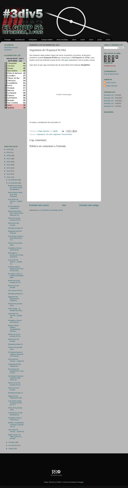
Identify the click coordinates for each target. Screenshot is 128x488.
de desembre (13, 180)
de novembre (13, 183)
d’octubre (11, 442)
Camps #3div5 (46, 40)
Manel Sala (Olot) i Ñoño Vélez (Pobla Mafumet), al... (15, 213)
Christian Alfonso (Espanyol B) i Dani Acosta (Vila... (15, 268)
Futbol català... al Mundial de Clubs (15, 309)
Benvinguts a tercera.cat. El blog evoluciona (15, 255)
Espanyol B (41, 134)
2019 (9, 152)
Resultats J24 (109, 101)
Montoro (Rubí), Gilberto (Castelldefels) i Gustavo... (14, 328)
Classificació (20, 40)
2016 (9, 162)
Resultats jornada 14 (15, 344)
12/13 (99, 40)
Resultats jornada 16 (15, 228)
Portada (8, 40)
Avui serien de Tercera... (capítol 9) (16, 360)
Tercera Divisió (67, 134)
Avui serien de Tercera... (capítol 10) (15, 315)
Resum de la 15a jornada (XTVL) (14, 281)
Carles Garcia (111, 82)
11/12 (108, 40)
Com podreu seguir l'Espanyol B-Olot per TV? (15, 403)
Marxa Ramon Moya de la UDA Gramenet (15, 194)
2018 (9, 155)
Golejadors (33, 40)
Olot (50, 134)
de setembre (13, 445)
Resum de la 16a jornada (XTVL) (14, 219)
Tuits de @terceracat (111, 74)
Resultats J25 (109, 98)
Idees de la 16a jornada (13, 224)
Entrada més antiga (89, 205)
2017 (9, 159)
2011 (9, 177)
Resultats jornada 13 (15, 393)
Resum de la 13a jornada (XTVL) (14, 384)
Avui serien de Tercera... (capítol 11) (15, 262)
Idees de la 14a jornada (13, 340)
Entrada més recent (39, 205)
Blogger (81, 482)
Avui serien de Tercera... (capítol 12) (15, 201)
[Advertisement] (11, 127)
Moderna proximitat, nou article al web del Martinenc (15, 187)
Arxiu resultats (62, 40)
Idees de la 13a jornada (13, 389)
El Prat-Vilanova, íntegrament (14, 207)
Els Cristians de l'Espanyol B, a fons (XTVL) (16, 371)
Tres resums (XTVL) (15, 290)
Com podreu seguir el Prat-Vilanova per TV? (15, 238)
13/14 (91, 40)
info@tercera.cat (110, 66)
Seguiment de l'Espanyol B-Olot (15, 397)
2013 (9, 171)
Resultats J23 (109, 103)
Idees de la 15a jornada (13, 286)
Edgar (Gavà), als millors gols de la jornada (15, 436)
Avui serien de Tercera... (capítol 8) (16, 430)
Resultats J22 (109, 106)
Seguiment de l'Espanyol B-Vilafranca (13, 298)
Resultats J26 (109, 95)
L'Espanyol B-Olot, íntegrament (14, 365)
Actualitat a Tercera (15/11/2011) (15, 321)
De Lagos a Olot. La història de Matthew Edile (16, 275)
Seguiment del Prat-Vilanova (15, 232)
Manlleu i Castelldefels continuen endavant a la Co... (16, 424)
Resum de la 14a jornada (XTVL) (14, 335)
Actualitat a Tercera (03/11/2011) (15, 419)
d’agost (11, 448)
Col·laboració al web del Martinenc (15, 414)
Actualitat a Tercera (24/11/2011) (15, 249)
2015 (9, 165)
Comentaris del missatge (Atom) (51, 210)
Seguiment (57, 134)
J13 (47, 134)
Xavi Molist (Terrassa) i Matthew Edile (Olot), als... (15, 378)
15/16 (74, 40)
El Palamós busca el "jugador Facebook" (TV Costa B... (16, 354)
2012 (9, 174)
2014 (9, 168)
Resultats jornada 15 (15, 294)
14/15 (82, 40)
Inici (64, 205)
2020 (9, 149)
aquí (66, 60)
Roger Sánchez (44, 131)
